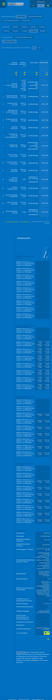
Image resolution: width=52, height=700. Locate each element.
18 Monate (24, 27)
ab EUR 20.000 (26, 20)
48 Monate (6, 31)
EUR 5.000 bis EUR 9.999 (35, 16)
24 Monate (33, 27)
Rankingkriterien (24, 221)
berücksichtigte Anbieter (11, 221)
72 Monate (24, 31)
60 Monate (15, 31)
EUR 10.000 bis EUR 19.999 (11, 20)
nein (39, 47)
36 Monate (42, 27)
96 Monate (42, 31)
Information (41, 2)
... (50, 85)
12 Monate (15, 27)
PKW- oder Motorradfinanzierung (23, 37)
